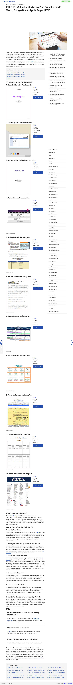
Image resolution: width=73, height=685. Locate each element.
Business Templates (13, 4)
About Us (10, 683)
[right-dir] (72, 342)
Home (7, 4)
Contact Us (3, 683)
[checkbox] (2, 1)
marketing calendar (32, 61)
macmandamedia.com (10, 233)
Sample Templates (68, 683)
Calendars (9, 631)
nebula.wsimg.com (9, 469)
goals (38, 532)
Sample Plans (20, 4)
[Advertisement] (36, 22)
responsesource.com (10, 312)
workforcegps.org (9, 272)
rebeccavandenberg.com (10, 509)
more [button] (8, 78)
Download (38, 97)
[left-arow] (1, 342)
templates (41, 658)
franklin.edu (8, 351)
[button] (71, 1)
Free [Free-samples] (65, 1)
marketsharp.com (9, 430)
